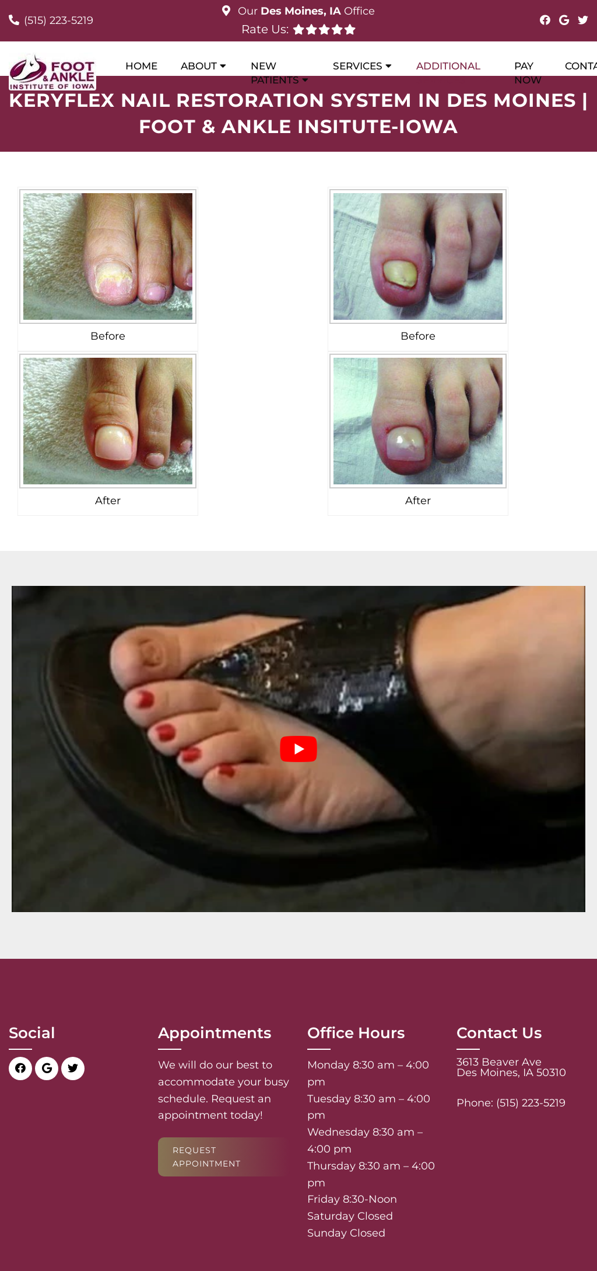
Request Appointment (207, 1156)
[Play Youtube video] (298, 749)
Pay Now (528, 73)
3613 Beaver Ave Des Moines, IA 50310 (511, 1067)
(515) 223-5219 (58, 20)
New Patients (275, 73)
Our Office (305, 11)
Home (141, 66)
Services (357, 66)
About (199, 66)
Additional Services (448, 73)
